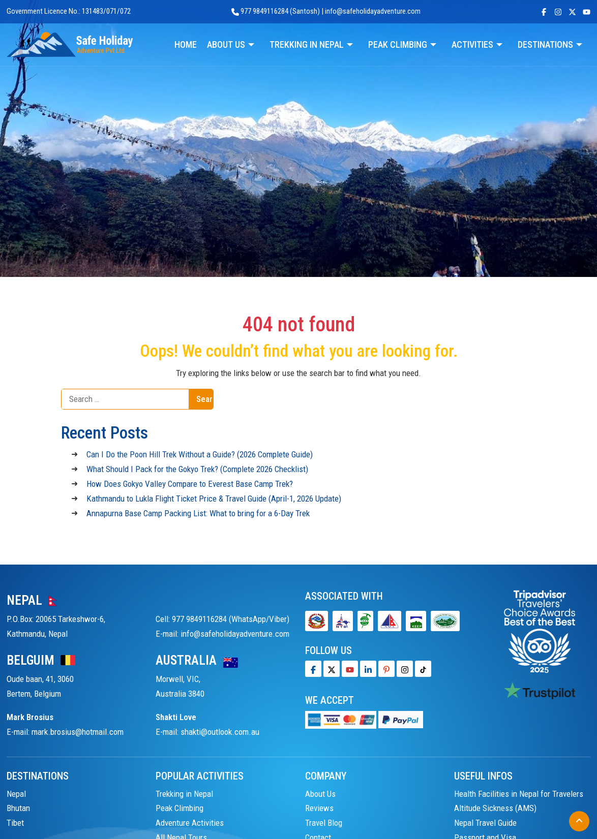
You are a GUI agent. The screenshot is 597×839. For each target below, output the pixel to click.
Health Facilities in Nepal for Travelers (518, 794)
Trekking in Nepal (184, 794)
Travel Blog (323, 823)
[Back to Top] (579, 821)
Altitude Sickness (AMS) (495, 808)
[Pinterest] (386, 669)
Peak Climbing (179, 808)
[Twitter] (331, 669)
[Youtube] (350, 669)
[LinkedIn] (368, 669)
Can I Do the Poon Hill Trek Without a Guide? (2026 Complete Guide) (199, 454)
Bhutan (18, 808)
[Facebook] (313, 669)
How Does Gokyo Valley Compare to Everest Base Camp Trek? (189, 484)
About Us (320, 794)
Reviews (319, 808)
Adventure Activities (190, 823)
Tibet (15, 823)
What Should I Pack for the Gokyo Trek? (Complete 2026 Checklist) (197, 469)
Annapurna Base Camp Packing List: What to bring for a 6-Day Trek (198, 513)
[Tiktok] (405, 669)
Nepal (16, 794)
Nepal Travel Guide (485, 823)
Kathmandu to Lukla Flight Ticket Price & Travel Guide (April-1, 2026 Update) (213, 498)
